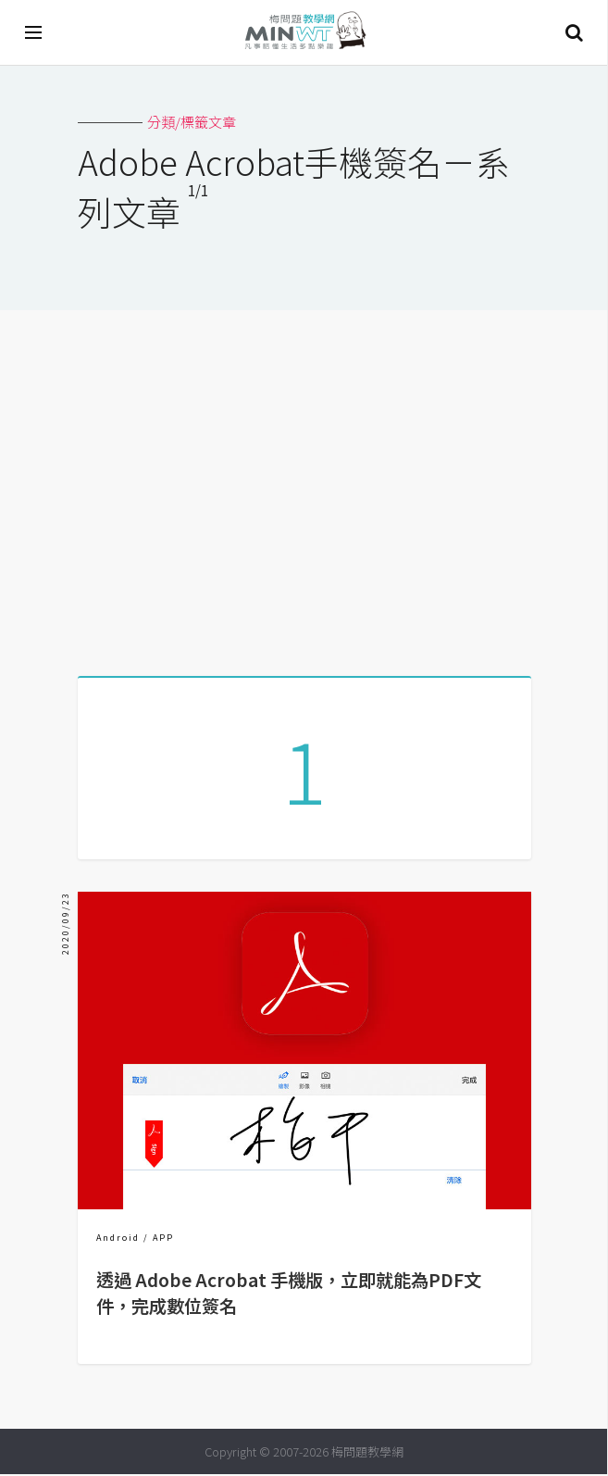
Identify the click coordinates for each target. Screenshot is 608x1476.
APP (163, 1239)
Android (118, 1239)
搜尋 (573, 32)
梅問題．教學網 (304, 32)
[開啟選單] (34, 32)
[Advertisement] (304, 486)
